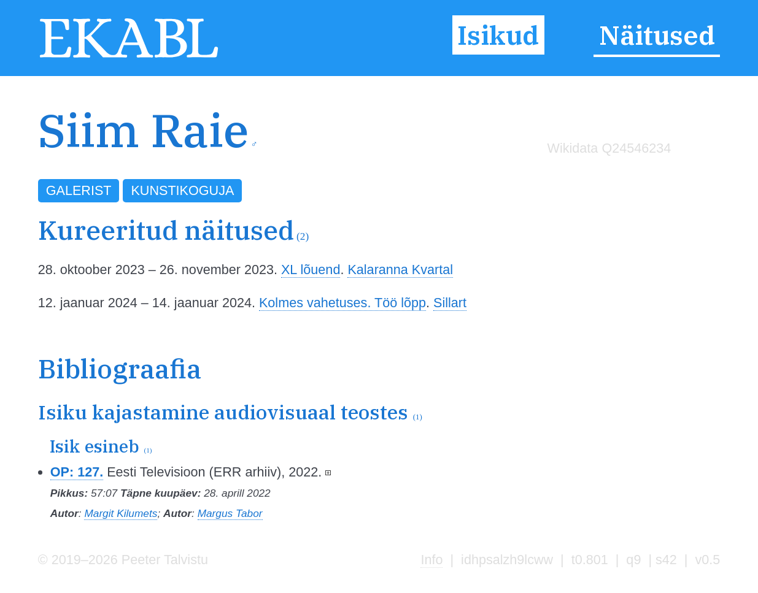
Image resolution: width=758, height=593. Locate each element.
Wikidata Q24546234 (609, 148)
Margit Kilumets (120, 513)
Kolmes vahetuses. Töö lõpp (342, 302)
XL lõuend (310, 269)
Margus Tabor (230, 513)
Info (431, 559)
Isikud (498, 35)
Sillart (449, 302)
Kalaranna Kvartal (400, 269)
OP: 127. (76, 472)
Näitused (657, 35)
